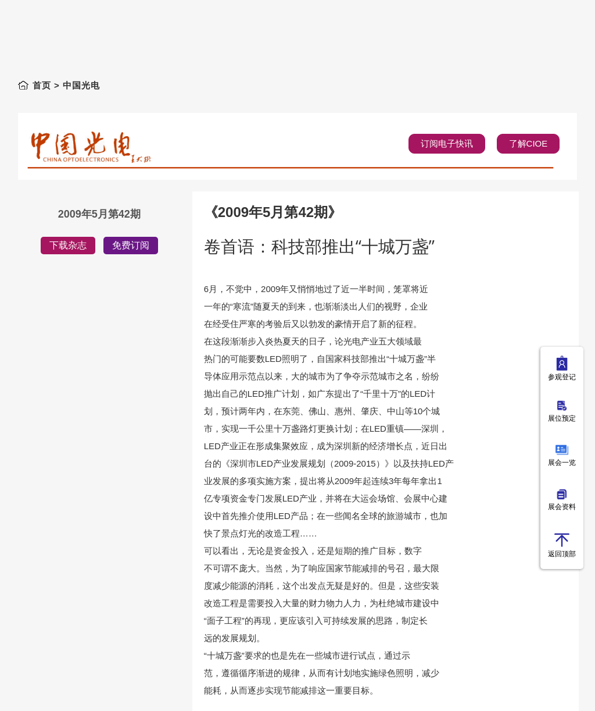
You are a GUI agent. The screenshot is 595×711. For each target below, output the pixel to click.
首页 (42, 85)
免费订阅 (130, 245)
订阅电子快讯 (447, 143)
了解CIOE (528, 143)
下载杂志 (68, 245)
